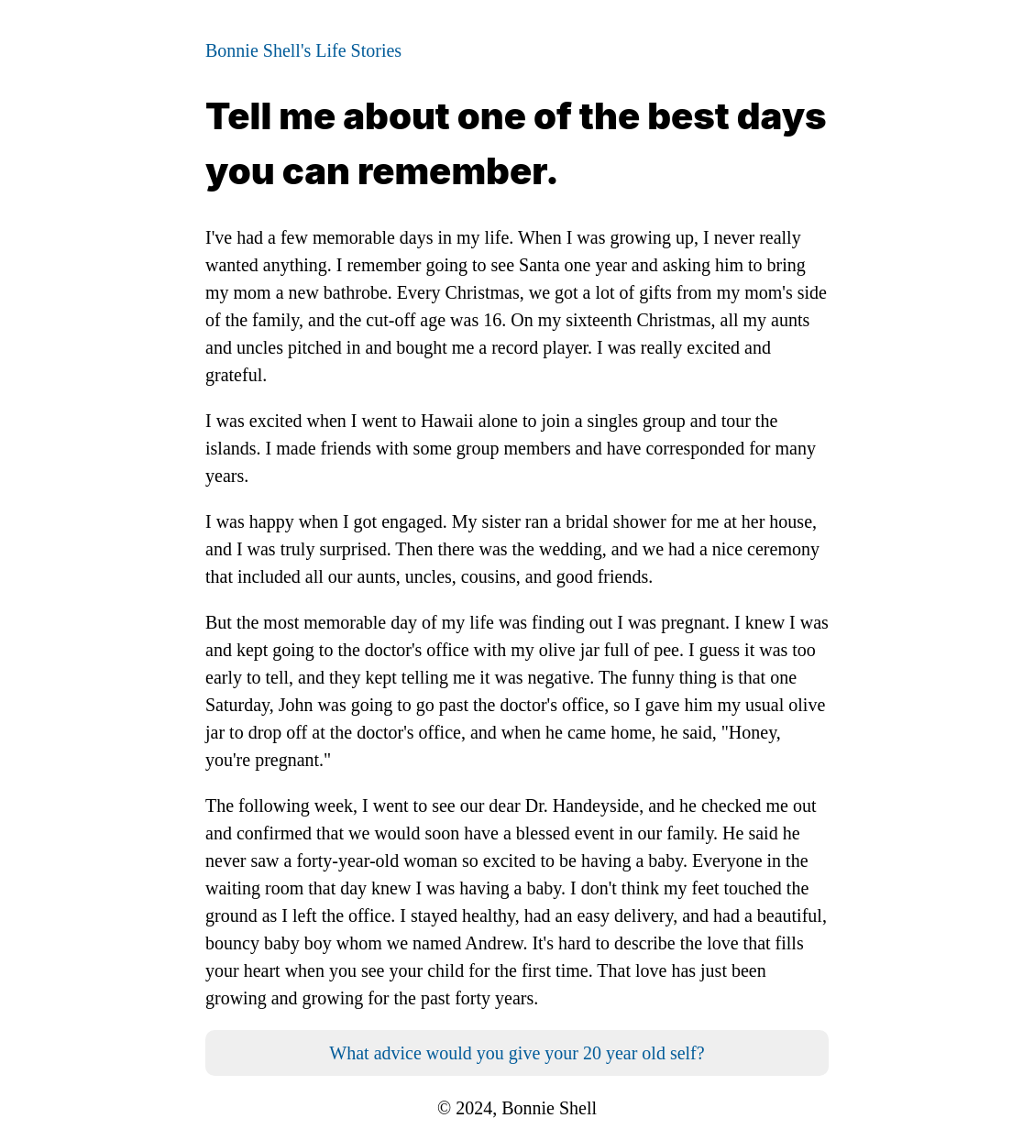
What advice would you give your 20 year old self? (516, 1053)
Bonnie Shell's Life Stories (303, 50)
